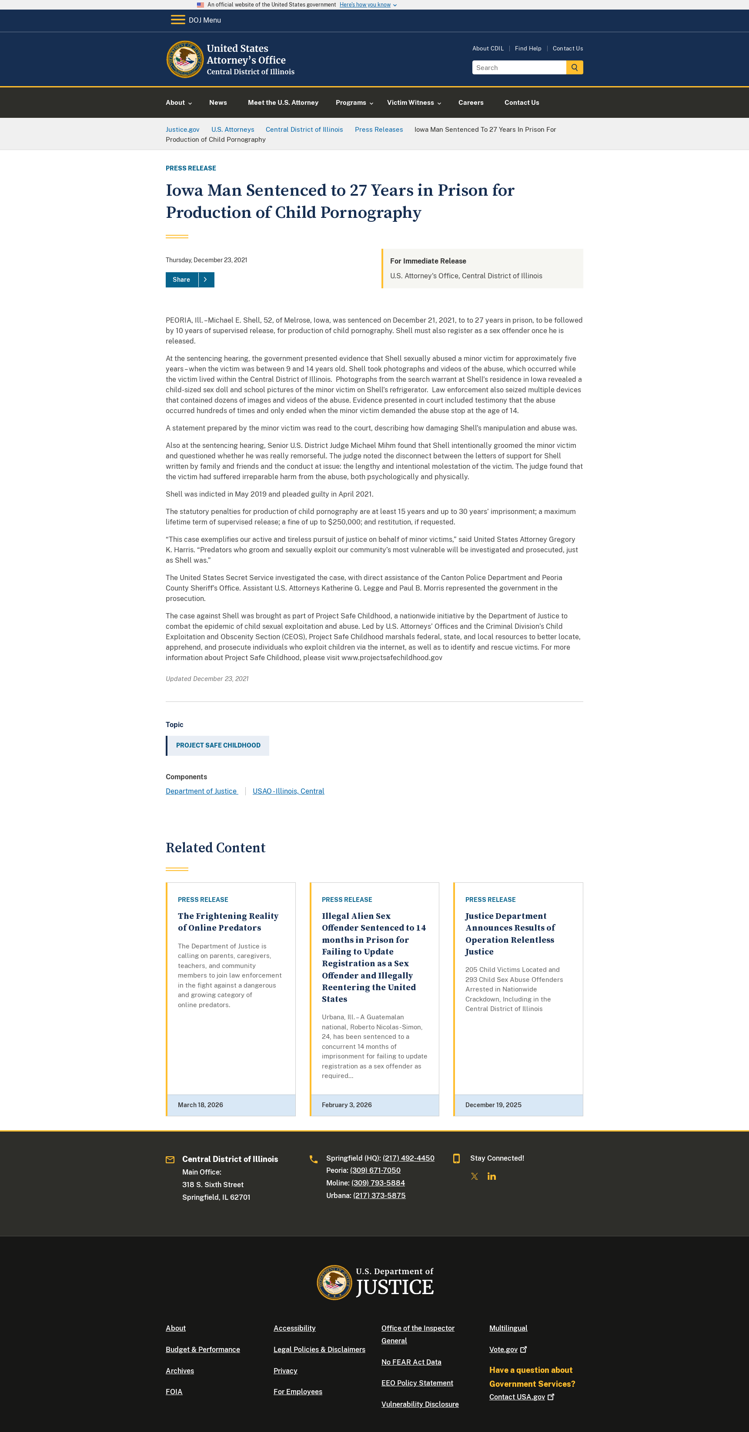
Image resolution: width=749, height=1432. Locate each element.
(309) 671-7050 (375, 1170)
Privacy (286, 1371)
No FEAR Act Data (411, 1362)
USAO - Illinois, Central (288, 791)
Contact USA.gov (522, 1397)
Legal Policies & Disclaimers (319, 1349)
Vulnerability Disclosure (420, 1404)
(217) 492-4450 (409, 1158)
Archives (180, 1371)
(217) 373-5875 (379, 1196)
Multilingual (508, 1328)
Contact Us (568, 48)
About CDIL (488, 48)
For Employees (298, 1392)
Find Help (528, 48)
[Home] (236, 76)
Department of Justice (202, 791)
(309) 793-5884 (378, 1183)
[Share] (190, 280)
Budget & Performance (203, 1349)
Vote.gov (509, 1349)
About (176, 1328)
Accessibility (295, 1328)
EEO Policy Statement (417, 1383)
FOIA (174, 1392)
